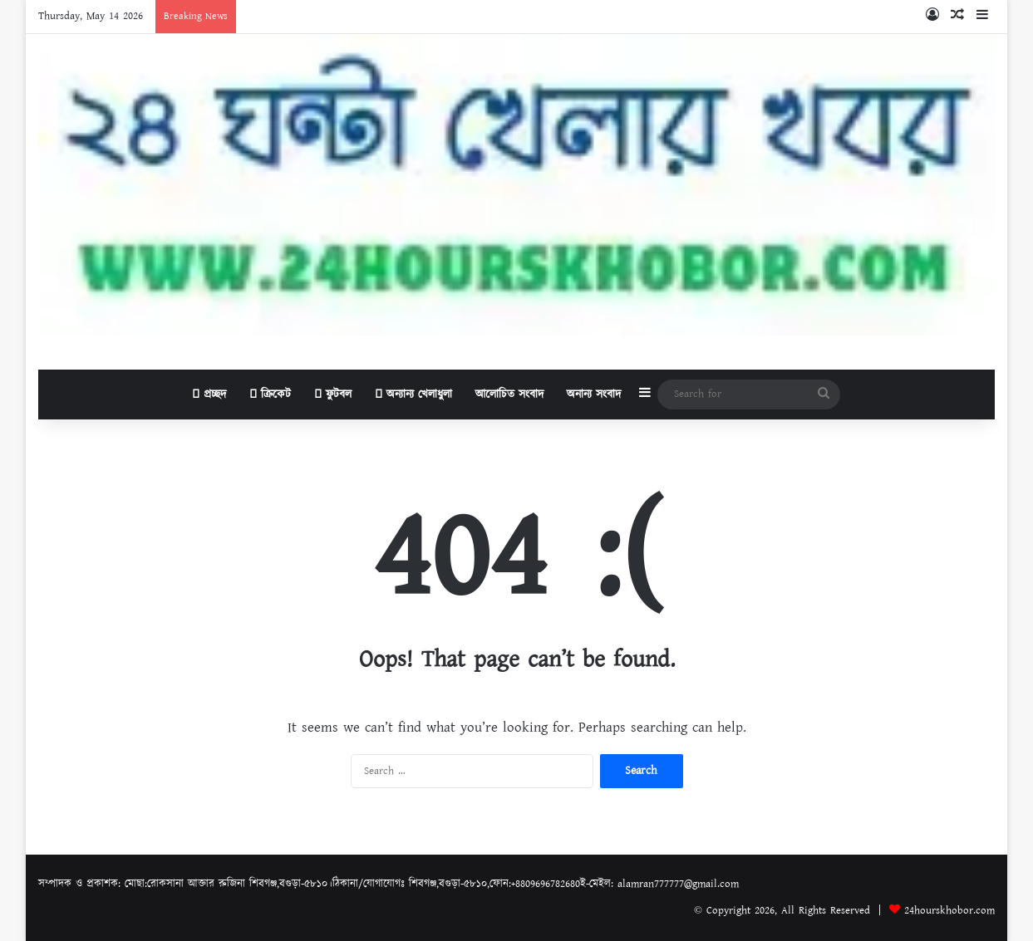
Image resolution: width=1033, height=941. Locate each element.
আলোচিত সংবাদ (509, 394)
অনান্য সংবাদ (594, 394)
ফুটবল (333, 394)
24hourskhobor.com (949, 911)
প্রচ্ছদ (209, 394)
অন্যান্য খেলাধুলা (413, 394)
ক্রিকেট (270, 394)
